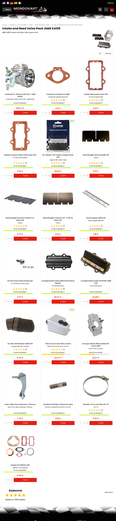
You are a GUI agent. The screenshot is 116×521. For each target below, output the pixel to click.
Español (15, 3)
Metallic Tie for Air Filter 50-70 (96, 404)
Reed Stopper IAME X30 (96, 218)
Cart (26, 113)
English (3, 3)
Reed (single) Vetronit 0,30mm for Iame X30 (20, 219)
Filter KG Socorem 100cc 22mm (58, 344)
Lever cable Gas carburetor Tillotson (20, 404)
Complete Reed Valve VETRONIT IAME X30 (96, 282)
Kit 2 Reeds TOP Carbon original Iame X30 (58, 156)
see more (109, 492)
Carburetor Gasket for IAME (58, 94)
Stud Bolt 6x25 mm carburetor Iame (58, 404)
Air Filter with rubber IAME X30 (20, 344)
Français (7, 3)
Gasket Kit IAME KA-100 (20, 465)
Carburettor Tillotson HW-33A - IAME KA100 (20, 95)
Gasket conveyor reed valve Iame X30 (20, 155)
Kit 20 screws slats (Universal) (20, 281)
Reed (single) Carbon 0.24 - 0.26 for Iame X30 (58, 219)
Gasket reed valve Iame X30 (96, 94)
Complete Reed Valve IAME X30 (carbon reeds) (58, 282)
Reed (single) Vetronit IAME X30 (96, 155)
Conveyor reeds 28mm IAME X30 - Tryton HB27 (96, 345)
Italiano (19, 3)
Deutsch (11, 3)
